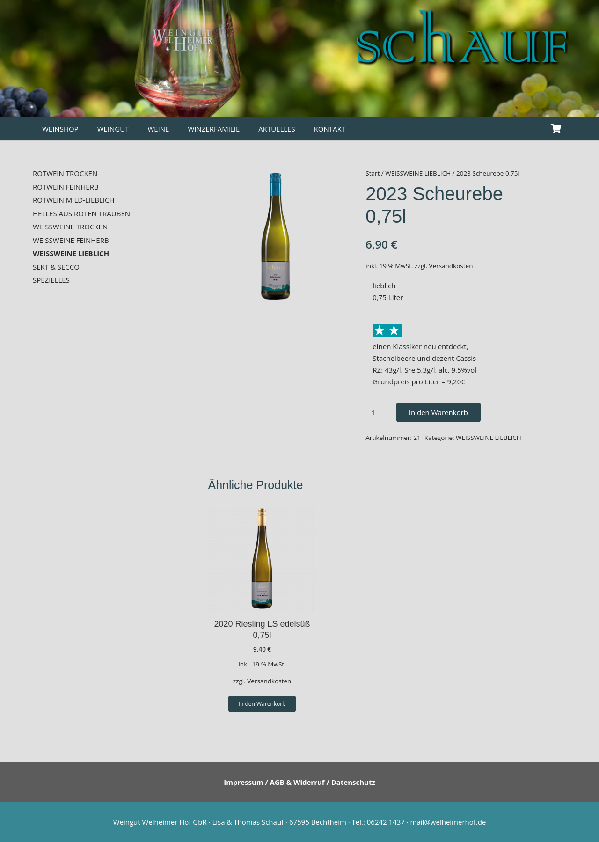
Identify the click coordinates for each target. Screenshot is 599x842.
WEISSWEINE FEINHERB (71, 240)
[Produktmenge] (379, 412)
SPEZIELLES (51, 280)
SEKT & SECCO (56, 266)
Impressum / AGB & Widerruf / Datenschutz (299, 782)
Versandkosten (451, 266)
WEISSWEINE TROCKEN (70, 226)
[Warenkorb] (556, 128)
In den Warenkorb (438, 412)
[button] (262, 704)
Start (372, 173)
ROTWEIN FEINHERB (66, 186)
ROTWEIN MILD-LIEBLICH (74, 200)
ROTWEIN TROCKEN (65, 173)
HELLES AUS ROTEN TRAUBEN (81, 213)
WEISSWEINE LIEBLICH (418, 173)
